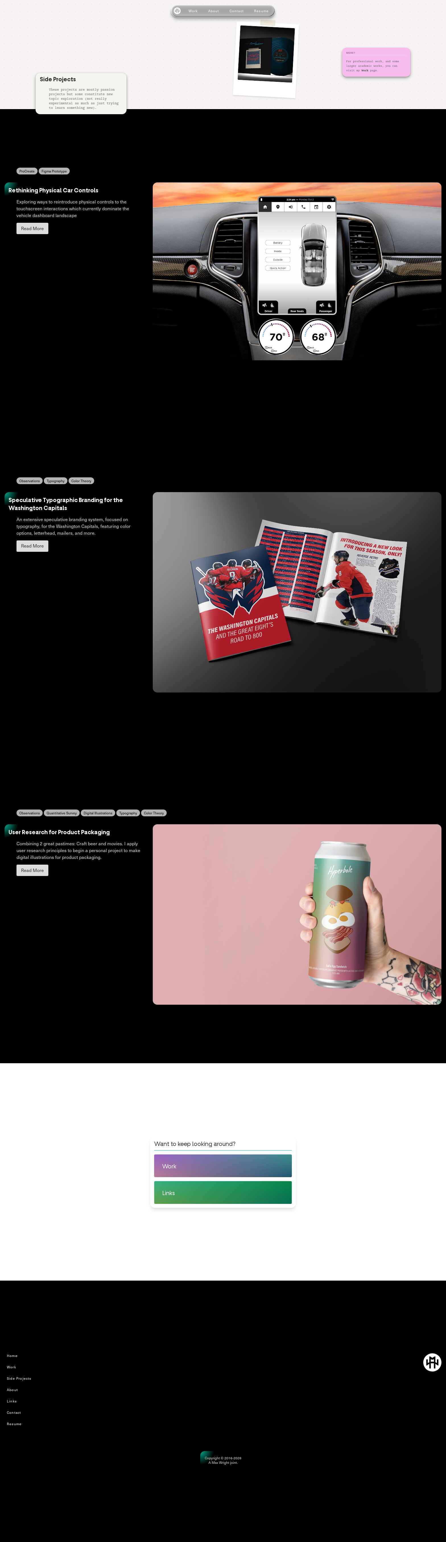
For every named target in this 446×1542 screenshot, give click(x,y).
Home (12, 1355)
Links (12, 1401)
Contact (237, 11)
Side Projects (19, 1378)
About (213, 11)
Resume (261, 11)
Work (193, 11)
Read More (32, 228)
